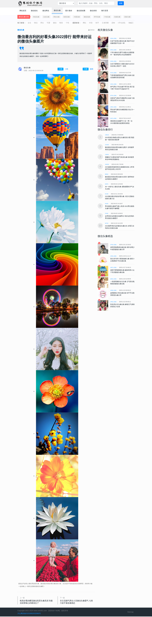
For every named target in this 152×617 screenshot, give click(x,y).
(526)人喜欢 (113, 38)
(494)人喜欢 (113, 107)
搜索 (120, 3)
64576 (107, 183)
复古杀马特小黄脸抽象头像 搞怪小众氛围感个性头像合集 (122, 259)
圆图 (91, 69)
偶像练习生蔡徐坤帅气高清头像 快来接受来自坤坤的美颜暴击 (119, 158)
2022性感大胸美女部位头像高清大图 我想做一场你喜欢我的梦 (118, 139)
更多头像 (127, 17)
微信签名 (34, 11)
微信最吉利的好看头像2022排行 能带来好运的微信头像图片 (119, 177)
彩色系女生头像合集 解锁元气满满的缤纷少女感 (122, 304)
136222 (107, 135)
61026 (107, 203)
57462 (107, 212)
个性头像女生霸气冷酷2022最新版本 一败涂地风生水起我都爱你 (122, 54)
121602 (107, 144)
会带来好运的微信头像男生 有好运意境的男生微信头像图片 (119, 216)
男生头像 (56, 17)
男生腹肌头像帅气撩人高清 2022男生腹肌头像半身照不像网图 (119, 207)
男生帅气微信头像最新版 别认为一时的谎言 (122, 111)
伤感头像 (117, 17)
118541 (107, 154)
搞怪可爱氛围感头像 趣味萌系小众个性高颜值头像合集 (122, 270)
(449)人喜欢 (113, 255)
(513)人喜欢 (113, 72)
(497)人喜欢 (113, 266)
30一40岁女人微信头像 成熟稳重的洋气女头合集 (119, 187)
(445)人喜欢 (113, 300)
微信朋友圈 (81, 11)
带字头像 (97, 17)
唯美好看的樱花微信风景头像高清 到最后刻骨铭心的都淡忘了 (37, 602)
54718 (107, 222)
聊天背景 (104, 11)
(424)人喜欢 (113, 84)
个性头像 (107, 17)
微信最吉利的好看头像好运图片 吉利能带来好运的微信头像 (119, 148)
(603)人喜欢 (113, 278)
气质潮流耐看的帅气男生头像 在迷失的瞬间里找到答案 (122, 76)
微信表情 (93, 11)
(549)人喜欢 (113, 61)
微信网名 (45, 11)
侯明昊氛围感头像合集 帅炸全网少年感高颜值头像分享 (122, 247)
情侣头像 (36, 17)
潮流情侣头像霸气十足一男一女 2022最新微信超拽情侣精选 (122, 122)
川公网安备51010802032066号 (29, 614)
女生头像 (46, 17)
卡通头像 (77, 17)
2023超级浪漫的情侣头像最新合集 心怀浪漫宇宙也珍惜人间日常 (119, 168)
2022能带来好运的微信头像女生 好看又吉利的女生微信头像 (119, 226)
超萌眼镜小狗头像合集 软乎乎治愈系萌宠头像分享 (122, 293)
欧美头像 (67, 17)
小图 (66, 69)
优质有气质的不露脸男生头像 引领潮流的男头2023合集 (122, 99)
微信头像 (57, 10)
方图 (85, 69)
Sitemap (130, 613)
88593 (107, 174)
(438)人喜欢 (113, 289)
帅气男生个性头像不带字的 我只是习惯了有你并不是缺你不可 (122, 88)
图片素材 (68, 11)
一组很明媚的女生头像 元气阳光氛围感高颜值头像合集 (122, 282)
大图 (60, 69)
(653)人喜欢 (113, 50)
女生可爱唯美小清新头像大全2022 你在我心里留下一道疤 (121, 65)
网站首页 (23, 11)
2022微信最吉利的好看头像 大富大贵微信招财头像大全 (119, 197)
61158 (107, 193)
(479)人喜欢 (113, 243)
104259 (107, 164)
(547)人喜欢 (113, 118)
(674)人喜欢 (113, 95)
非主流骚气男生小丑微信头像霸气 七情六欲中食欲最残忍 (77, 602)
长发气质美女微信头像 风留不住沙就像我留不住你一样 (122, 42)
